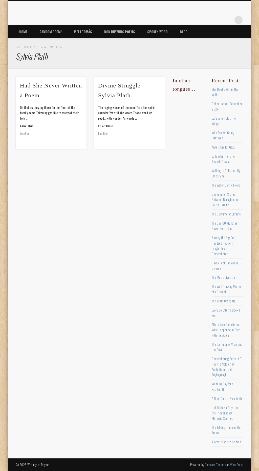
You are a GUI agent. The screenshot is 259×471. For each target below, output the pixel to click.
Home (23, 31)
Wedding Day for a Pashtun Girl (222, 386)
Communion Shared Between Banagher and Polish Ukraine (225, 199)
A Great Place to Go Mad (226, 441)
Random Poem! (50, 31)
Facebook (187, 20)
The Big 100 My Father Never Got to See (225, 226)
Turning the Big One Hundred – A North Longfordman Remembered (223, 245)
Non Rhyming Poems (119, 31)
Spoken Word (157, 31)
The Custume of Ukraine (226, 213)
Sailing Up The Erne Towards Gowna (223, 159)
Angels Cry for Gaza (223, 147)
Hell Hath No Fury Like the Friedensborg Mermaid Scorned (225, 413)
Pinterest (207, 20)
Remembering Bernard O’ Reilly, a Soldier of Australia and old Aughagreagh (227, 366)
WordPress (236, 464)
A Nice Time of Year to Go (227, 398)
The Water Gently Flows (226, 185)
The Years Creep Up (223, 300)
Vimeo (218, 20)
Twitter (197, 20)
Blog (183, 31)
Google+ (228, 20)
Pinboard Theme (214, 464)
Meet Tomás (83, 31)
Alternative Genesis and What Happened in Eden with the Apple (226, 330)
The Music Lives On (223, 277)
